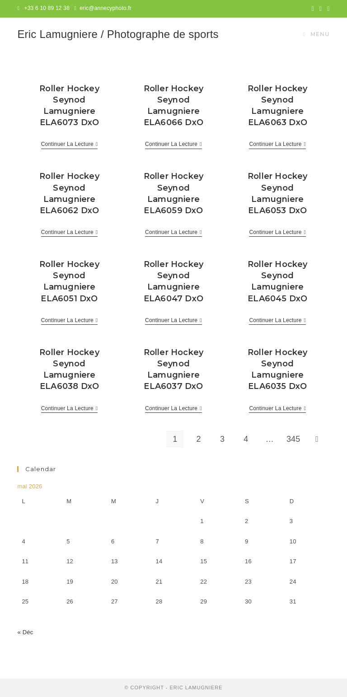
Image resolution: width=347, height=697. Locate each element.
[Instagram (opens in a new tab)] (326, 8)
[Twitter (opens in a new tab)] (313, 8)
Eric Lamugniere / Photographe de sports (117, 34)
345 (293, 439)
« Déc (25, 632)
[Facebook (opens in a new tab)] (320, 8)
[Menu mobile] (316, 34)
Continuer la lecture (69, 145)
